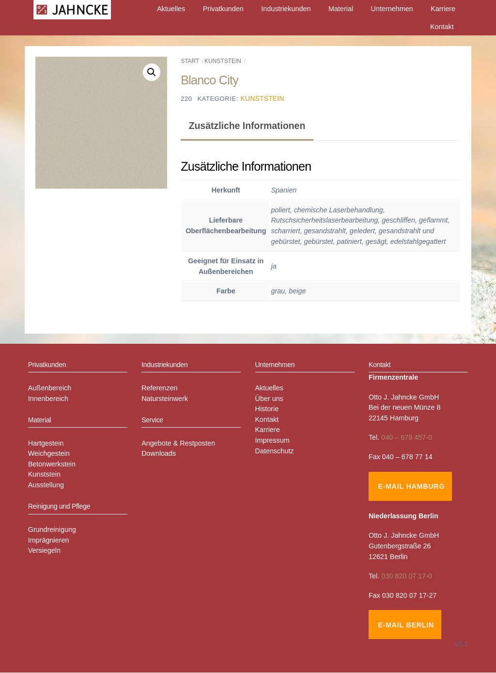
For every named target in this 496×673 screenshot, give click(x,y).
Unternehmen (392, 9)
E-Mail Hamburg (411, 486)
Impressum (272, 440)
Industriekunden (285, 9)
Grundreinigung (52, 530)
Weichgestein (49, 453)
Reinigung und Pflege (59, 507)
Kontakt (442, 27)
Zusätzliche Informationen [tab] (247, 125)
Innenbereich (48, 398)
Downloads (158, 453)
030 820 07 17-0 (406, 576)
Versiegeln (44, 551)
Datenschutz (274, 451)
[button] (151, 72)
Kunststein (222, 61)
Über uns (269, 398)
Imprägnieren (48, 540)
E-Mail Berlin (406, 625)
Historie (267, 409)
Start (190, 61)
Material (340, 9)
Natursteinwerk (164, 398)
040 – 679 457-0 (406, 437)
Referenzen (159, 388)
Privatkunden (223, 9)
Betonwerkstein (52, 464)
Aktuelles (171, 9)
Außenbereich (50, 388)
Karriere (443, 9)
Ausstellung (46, 485)
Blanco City (209, 80)
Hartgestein (46, 443)
